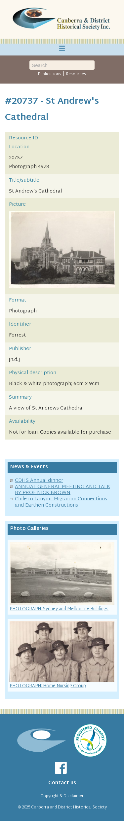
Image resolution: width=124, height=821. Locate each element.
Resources (76, 74)
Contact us (62, 783)
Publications (49, 74)
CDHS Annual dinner (39, 480)
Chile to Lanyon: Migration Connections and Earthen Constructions (61, 502)
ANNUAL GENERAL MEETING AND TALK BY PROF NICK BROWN (62, 490)
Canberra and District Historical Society (69, 807)
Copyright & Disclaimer (62, 796)
